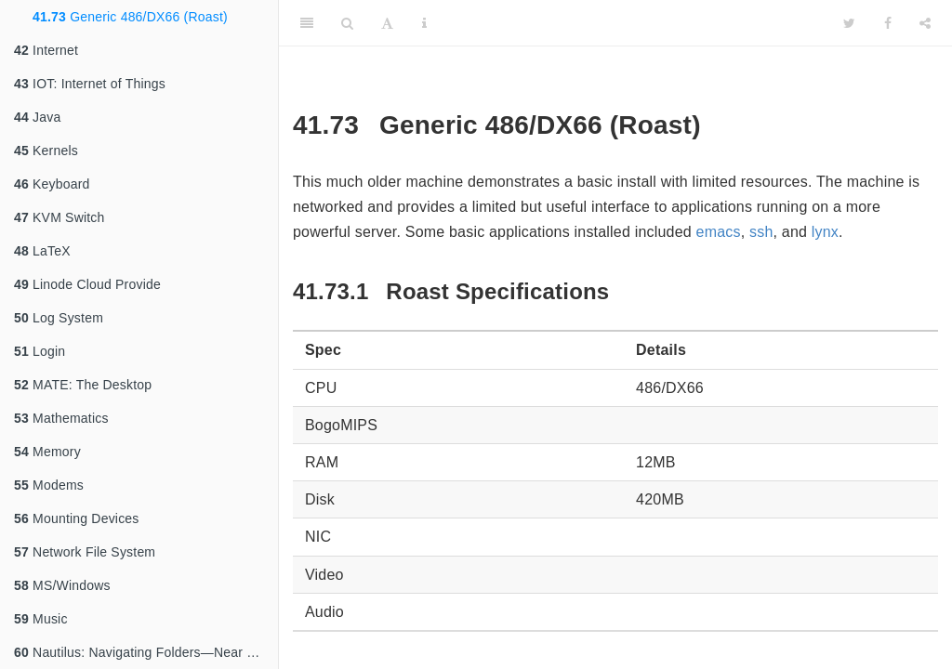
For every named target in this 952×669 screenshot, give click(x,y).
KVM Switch (59, 217)
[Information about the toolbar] (424, 23)
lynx (825, 232)
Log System (58, 317)
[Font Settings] (387, 23)
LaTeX (42, 250)
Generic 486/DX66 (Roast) (130, 16)
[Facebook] (888, 23)
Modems (49, 485)
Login (39, 351)
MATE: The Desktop (83, 384)
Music (41, 618)
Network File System (84, 551)
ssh (761, 232)
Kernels (46, 150)
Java (37, 117)
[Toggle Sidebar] (306, 23)
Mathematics (61, 418)
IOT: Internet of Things (89, 83)
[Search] (347, 23)
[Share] (925, 23)
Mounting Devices (76, 518)
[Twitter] (849, 23)
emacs (718, 232)
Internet (46, 50)
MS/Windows (62, 585)
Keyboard (52, 184)
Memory (47, 451)
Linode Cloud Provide (87, 284)
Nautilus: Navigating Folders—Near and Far (146, 652)
